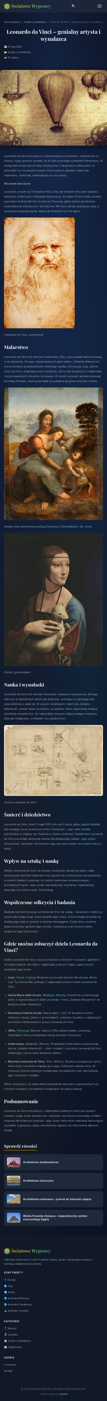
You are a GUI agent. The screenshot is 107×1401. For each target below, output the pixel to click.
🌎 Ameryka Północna (16, 1298)
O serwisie (10, 1364)
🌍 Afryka (9, 1292)
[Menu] (99, 6)
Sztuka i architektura (35, 22)
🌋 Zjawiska (11, 1334)
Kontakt (8, 1370)
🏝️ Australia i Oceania (16, 1310)
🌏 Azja (8, 1286)
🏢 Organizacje (12, 1347)
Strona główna (12, 22)
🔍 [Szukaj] (74, 6)
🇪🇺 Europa (10, 1279)
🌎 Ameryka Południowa (18, 1304)
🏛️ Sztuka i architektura (17, 1340)
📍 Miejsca (10, 1328)
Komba (64, 1394)
